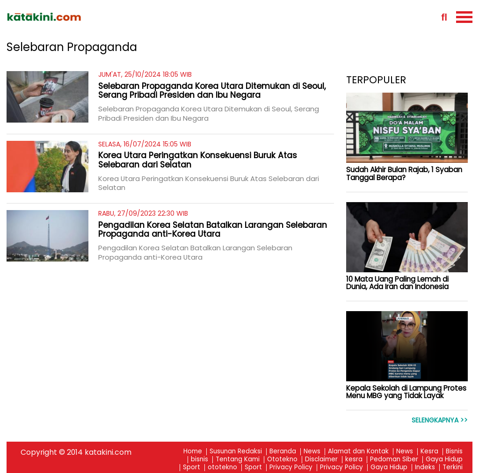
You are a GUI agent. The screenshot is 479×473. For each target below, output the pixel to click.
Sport (191, 467)
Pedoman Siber (394, 459)
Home (192, 451)
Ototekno (282, 459)
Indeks (425, 467)
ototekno (222, 467)
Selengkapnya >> (440, 420)
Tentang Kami (238, 459)
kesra (354, 459)
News (312, 451)
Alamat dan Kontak (358, 451)
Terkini (453, 467)
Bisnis (454, 451)
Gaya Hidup (444, 459)
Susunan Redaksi (236, 451)
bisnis (199, 459)
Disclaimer (321, 459)
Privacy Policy (290, 467)
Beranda (282, 451)
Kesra (429, 451)
